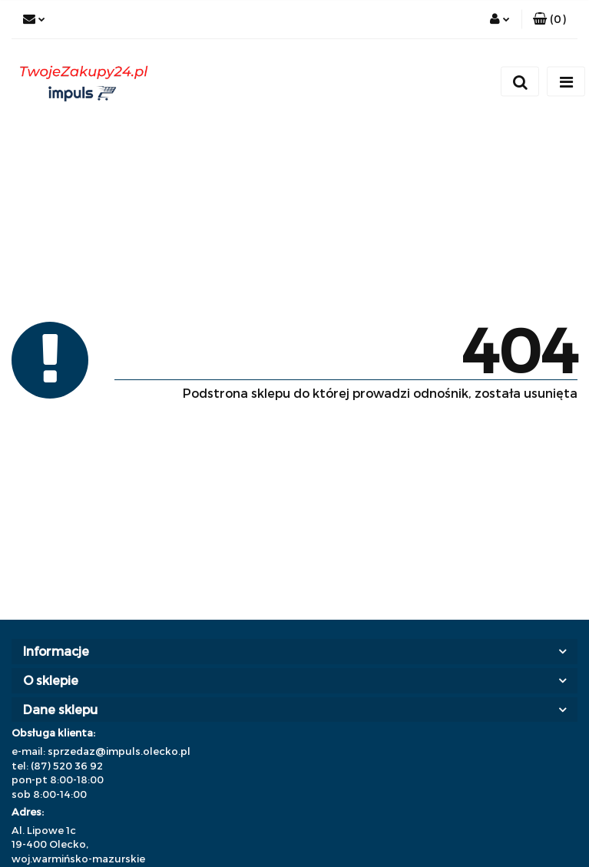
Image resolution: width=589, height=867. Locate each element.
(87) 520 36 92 (67, 765)
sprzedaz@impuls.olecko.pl (119, 751)
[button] (549, 19)
